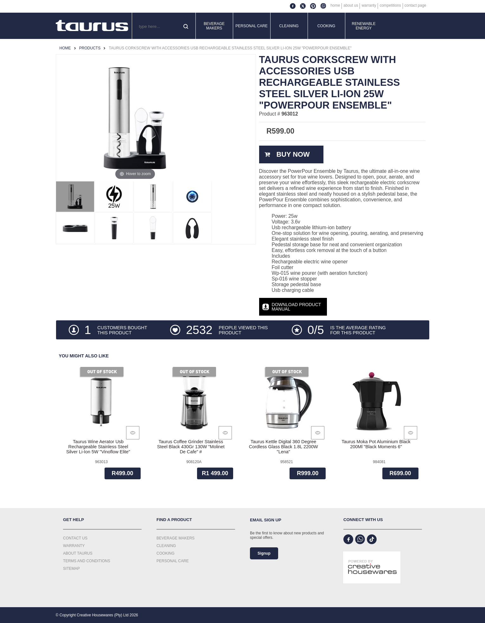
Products (89, 48)
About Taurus (78, 553)
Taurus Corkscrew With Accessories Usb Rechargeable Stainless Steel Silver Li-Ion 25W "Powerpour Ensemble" (230, 48)
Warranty (368, 5)
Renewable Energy (364, 26)
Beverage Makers (214, 26)
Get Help (73, 519)
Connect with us (363, 519)
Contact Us (75, 538)
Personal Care (251, 26)
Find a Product (174, 519)
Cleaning (288, 26)
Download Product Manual (296, 307)
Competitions (390, 5)
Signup (264, 553)
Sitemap (71, 568)
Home (335, 5)
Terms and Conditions (86, 561)
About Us (350, 5)
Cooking (326, 26)
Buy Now (293, 154)
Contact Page (415, 5)
